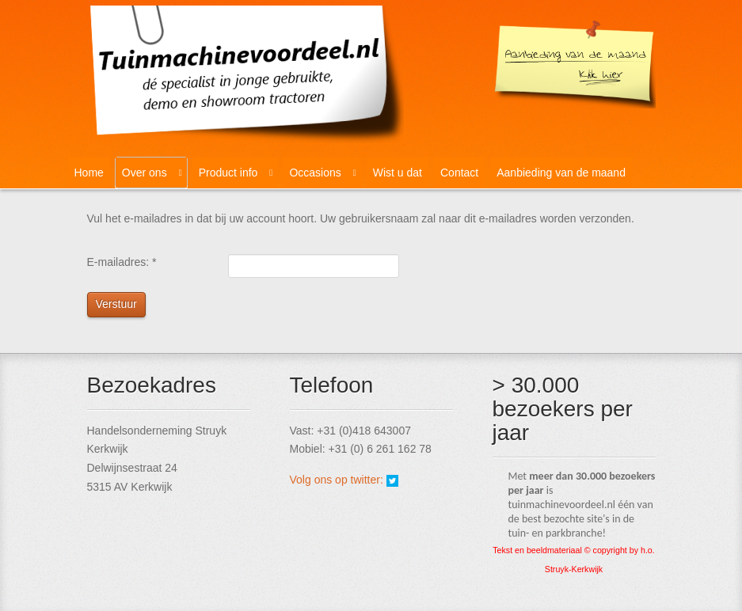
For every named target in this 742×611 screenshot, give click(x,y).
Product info (228, 172)
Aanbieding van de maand (561, 172)
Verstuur (116, 304)
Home (89, 172)
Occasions (315, 172)
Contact (459, 172)
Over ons (144, 172)
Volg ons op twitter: (338, 479)
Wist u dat (397, 172)
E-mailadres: (122, 262)
